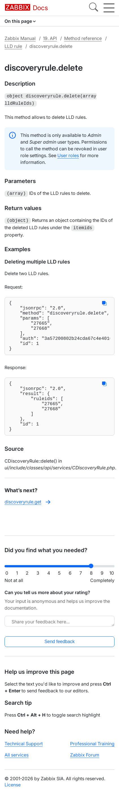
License (13, 785)
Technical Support (24, 743)
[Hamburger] (108, 7)
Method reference (83, 38)
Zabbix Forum (84, 755)
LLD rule (13, 46)
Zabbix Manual (20, 38)
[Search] (93, 8)
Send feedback (59, 641)
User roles (68, 154)
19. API (50, 38)
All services (17, 755)
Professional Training (92, 743)
